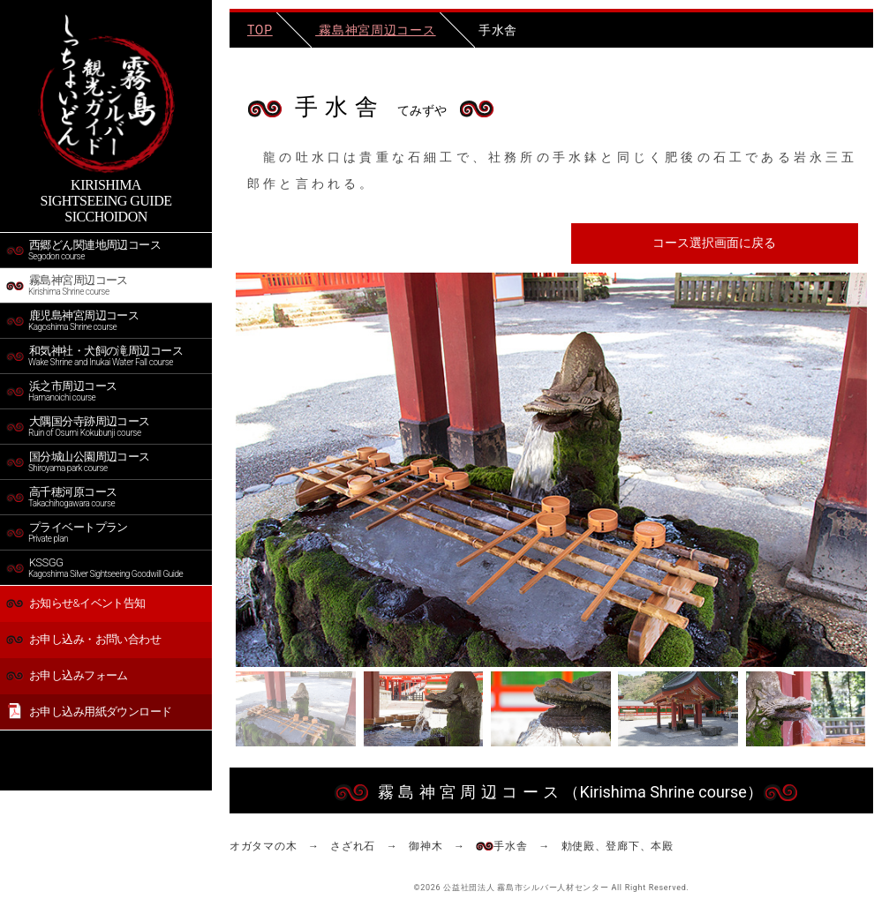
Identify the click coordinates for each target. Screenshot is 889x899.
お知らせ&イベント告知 (76, 603)
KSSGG (106, 567)
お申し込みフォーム (67, 675)
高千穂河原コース (106, 496)
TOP (260, 30)
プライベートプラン (106, 532)
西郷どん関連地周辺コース (106, 249)
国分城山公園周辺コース (106, 461)
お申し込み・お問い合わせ (83, 639)
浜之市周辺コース (106, 390)
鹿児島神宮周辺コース (106, 320)
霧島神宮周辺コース (106, 284)
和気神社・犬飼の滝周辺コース (106, 355)
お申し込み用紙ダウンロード (90, 712)
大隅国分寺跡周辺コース (106, 426)
